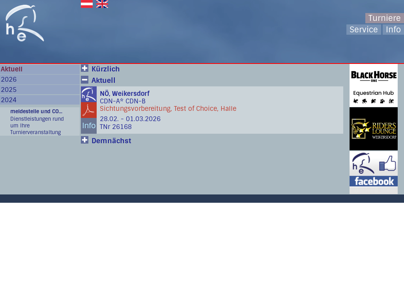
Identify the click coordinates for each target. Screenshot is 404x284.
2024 (9, 100)
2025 (9, 90)
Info (393, 29)
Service (364, 29)
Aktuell (11, 69)
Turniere (384, 18)
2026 (9, 79)
